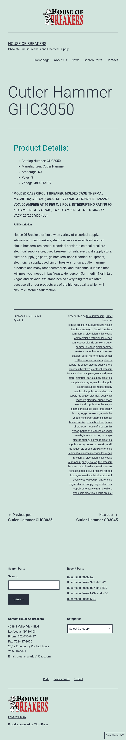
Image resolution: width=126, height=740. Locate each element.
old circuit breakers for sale (96, 448)
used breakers (87, 466)
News (75, 60)
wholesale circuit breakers (97, 488)
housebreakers (91, 435)
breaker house (85, 324)
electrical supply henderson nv (94, 386)
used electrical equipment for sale (92, 479)
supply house (89, 462)
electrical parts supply (88, 377)
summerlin (74, 462)
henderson (87, 417)
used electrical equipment (97, 475)
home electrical (103, 417)
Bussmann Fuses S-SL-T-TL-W (86, 582)
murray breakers (86, 444)
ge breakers (91, 413)
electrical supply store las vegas (93, 404)
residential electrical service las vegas (90, 453)
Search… (13, 576)
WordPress (41, 724)
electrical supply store (99, 400)
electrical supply (102, 382)
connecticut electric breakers (88, 342)
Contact (112, 60)
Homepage (42, 60)
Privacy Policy (17, 717)
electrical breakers (79, 369)
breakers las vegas (81, 329)
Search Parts (93, 60)
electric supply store (100, 364)
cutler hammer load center (97, 355)
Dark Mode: (115, 736)
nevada (101, 444)
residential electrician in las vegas (92, 457)
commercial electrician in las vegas (92, 333)
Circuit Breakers (95, 316)
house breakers (95, 422)
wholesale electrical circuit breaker (93, 493)
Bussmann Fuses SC (80, 576)
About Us (60, 60)
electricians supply (81, 408)
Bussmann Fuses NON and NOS (87, 593)
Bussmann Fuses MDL (81, 598)
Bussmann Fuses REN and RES (87, 587)
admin (20, 320)
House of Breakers (27, 43)
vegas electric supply (81, 484)
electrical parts (85, 373)
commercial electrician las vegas (93, 338)
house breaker (77, 422)
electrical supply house (87, 391)
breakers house (103, 324)
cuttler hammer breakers (89, 360)
